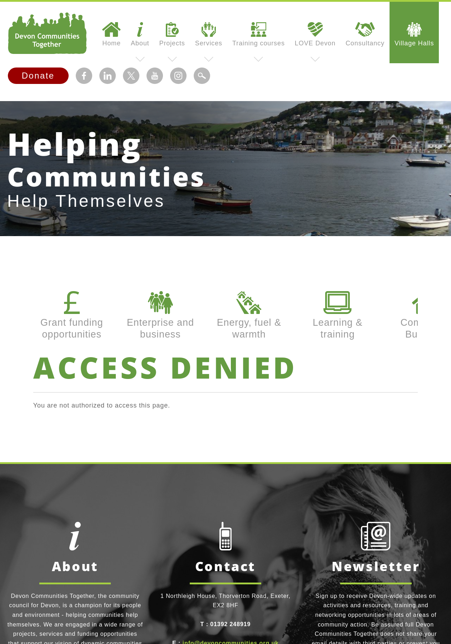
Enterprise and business (160, 315)
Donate (38, 75)
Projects (172, 34)
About (140, 34)
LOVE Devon (315, 34)
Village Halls (414, 34)
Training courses (258, 34)
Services (208, 34)
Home (111, 34)
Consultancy (365, 34)
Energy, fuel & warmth (249, 315)
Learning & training (338, 315)
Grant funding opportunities (72, 315)
